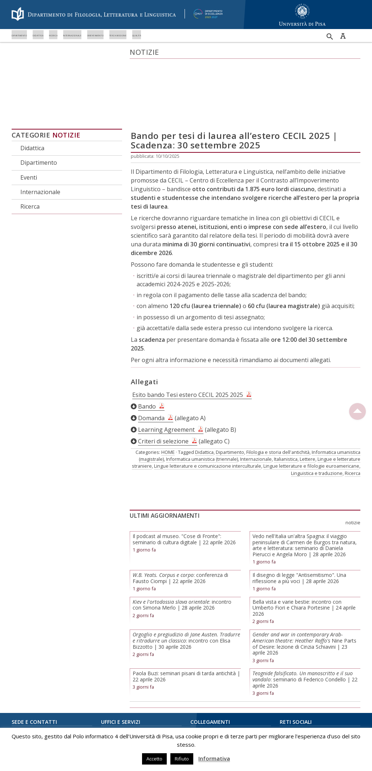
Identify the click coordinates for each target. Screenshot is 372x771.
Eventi (28, 116)
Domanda (151, 357)
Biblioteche (202, 700)
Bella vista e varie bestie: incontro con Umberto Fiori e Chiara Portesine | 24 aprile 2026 (304, 546)
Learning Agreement (166, 368)
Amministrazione (119, 680)
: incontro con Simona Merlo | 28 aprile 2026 (182, 543)
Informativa (214, 758)
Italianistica (286, 397)
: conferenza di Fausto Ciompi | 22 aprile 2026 (180, 516)
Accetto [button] (154, 758)
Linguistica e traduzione (317, 411)
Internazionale (206, 46)
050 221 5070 (33, 711)
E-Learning (201, 690)
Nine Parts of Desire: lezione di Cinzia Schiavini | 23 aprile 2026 (304, 582)
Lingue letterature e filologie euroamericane (311, 404)
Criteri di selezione (163, 380)
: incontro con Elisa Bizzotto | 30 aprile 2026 (186, 579)
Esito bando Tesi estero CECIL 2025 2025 (187, 333)
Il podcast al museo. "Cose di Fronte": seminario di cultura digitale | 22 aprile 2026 (184, 477)
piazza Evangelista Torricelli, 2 (44, 694)
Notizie (66, 73)
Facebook (290, 670)
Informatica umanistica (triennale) (202, 397)
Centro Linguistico (209, 709)
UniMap (198, 670)
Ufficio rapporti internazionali (132, 700)
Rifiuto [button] (182, 758)
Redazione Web (118, 719)
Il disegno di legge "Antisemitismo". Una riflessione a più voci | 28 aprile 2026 (299, 516)
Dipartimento (34, 46)
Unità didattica (116, 690)
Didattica (95, 46)
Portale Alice (203, 680)
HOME (168, 390)
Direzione (111, 670)
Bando (147, 345)
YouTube (289, 690)
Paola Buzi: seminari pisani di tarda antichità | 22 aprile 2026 (186, 615)
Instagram (290, 680)
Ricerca (145, 46)
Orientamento (278, 46)
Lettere (307, 397)
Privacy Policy (204, 719)
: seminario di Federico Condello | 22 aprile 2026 (304, 618)
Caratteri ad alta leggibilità (343, 36)
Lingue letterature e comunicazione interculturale (207, 404)
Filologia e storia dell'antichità (278, 390)
